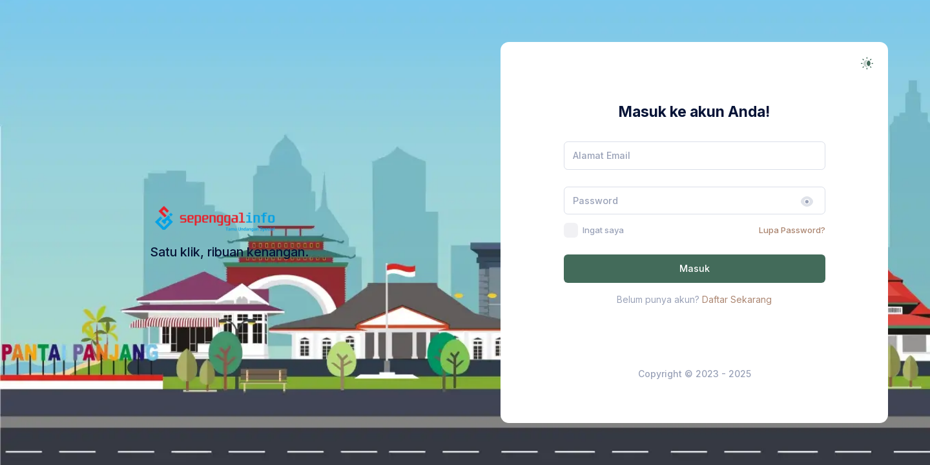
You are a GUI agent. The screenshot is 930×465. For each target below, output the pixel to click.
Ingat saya (603, 230)
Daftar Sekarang (737, 299)
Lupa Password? (792, 230)
